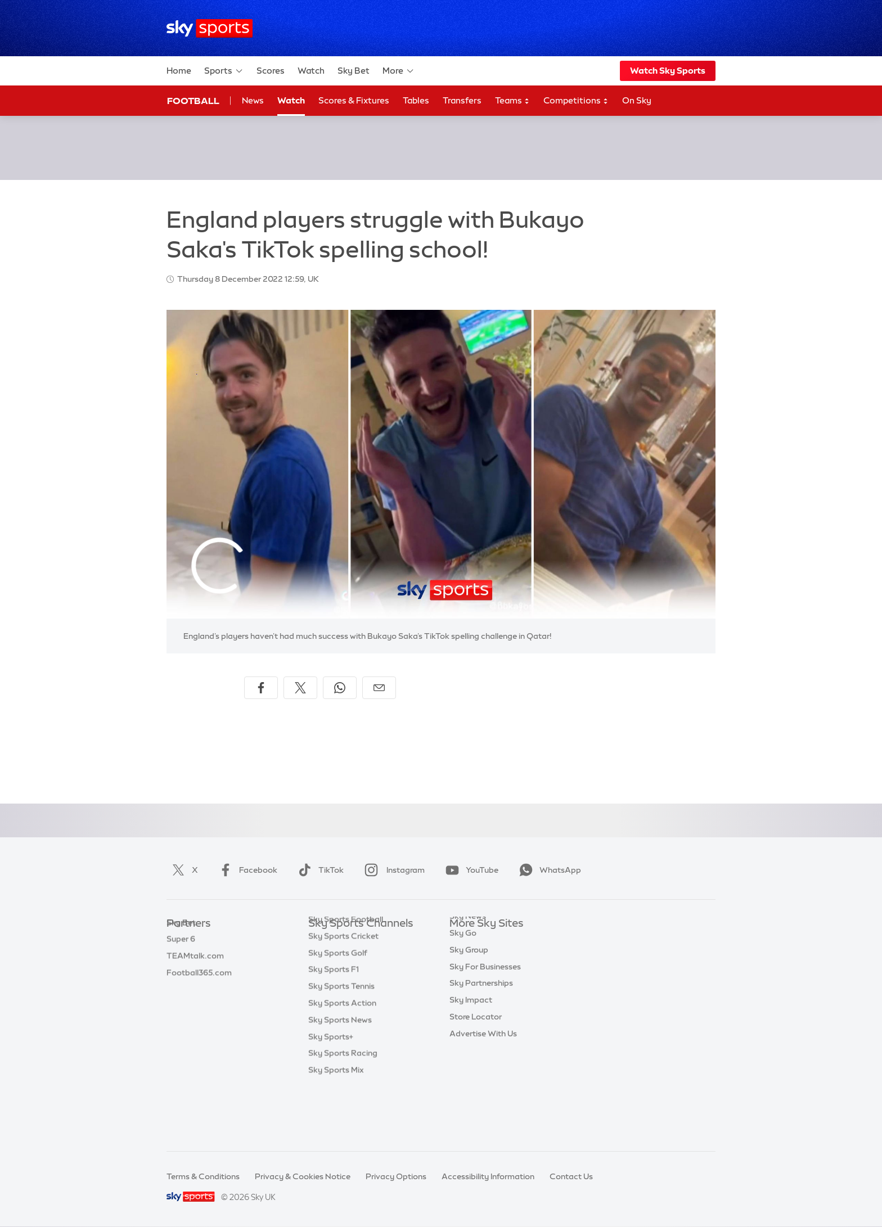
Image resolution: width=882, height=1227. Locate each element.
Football (193, 100)
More (398, 70)
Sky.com (466, 941)
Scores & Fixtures (353, 100)
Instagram (392, 870)
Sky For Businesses (485, 1008)
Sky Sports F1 (333, 1024)
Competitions (576, 101)
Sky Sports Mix (336, 1125)
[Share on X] (300, 687)
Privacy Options (396, 1176)
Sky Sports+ (330, 1091)
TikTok (319, 870)
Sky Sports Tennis (341, 1041)
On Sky (636, 100)
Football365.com (199, 991)
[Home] (209, 28)
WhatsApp (548, 870)
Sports (224, 70)
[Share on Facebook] (261, 687)
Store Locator (475, 1058)
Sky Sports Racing (342, 1108)
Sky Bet (354, 70)
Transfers (462, 100)
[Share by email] (379, 687)
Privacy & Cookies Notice (302, 1176)
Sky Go (462, 974)
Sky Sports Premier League (359, 957)
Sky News (467, 957)
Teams (512, 101)
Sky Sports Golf (337, 1008)
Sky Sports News (340, 1075)
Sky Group (468, 991)
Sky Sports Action (342, 1058)
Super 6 (180, 957)
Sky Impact (470, 1041)
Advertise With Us (483, 1075)
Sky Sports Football (345, 974)
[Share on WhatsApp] (340, 687)
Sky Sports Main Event (350, 941)
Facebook (245, 870)
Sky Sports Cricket (343, 991)
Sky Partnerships (481, 1024)
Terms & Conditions (203, 1176)
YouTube (469, 870)
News (253, 100)
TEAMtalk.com (195, 974)
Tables (416, 100)
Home (178, 70)
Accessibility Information (488, 1176)
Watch (311, 70)
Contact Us (571, 1176)
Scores (270, 70)
